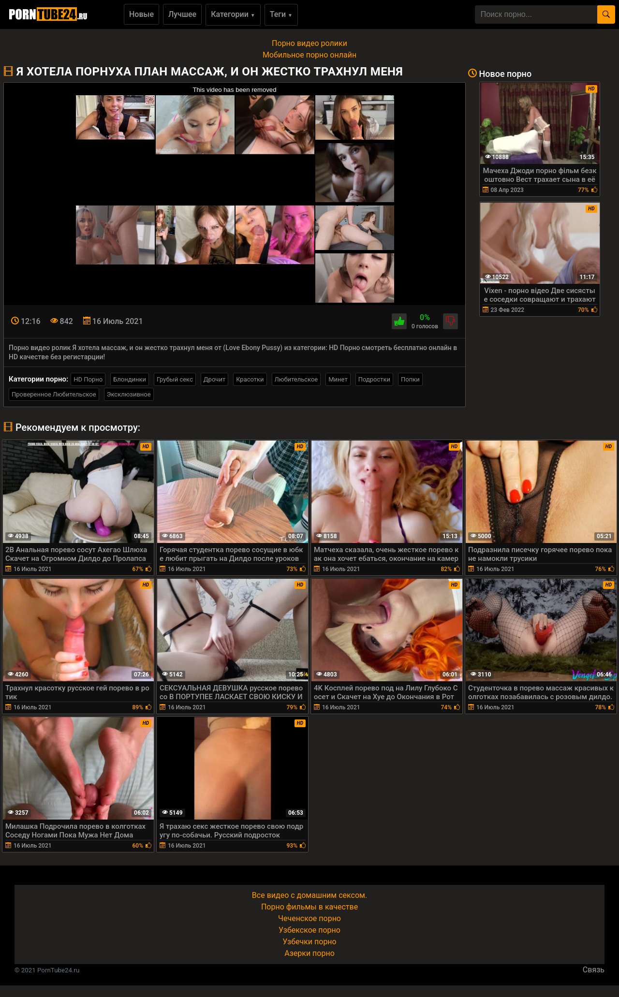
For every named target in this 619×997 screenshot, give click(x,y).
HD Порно (88, 379)
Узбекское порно (309, 930)
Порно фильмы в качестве (309, 906)
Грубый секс (175, 379)
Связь (593, 969)
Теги (281, 14)
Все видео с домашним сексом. (309, 895)
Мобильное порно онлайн (309, 54)
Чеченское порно (309, 918)
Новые (141, 14)
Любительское (296, 379)
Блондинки (129, 379)
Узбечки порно (309, 941)
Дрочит (214, 379)
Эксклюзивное (129, 394)
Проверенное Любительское (54, 394)
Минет (337, 379)
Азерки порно (309, 953)
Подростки (374, 379)
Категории (233, 14)
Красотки (250, 379)
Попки (410, 379)
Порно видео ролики (309, 43)
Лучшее (182, 14)
